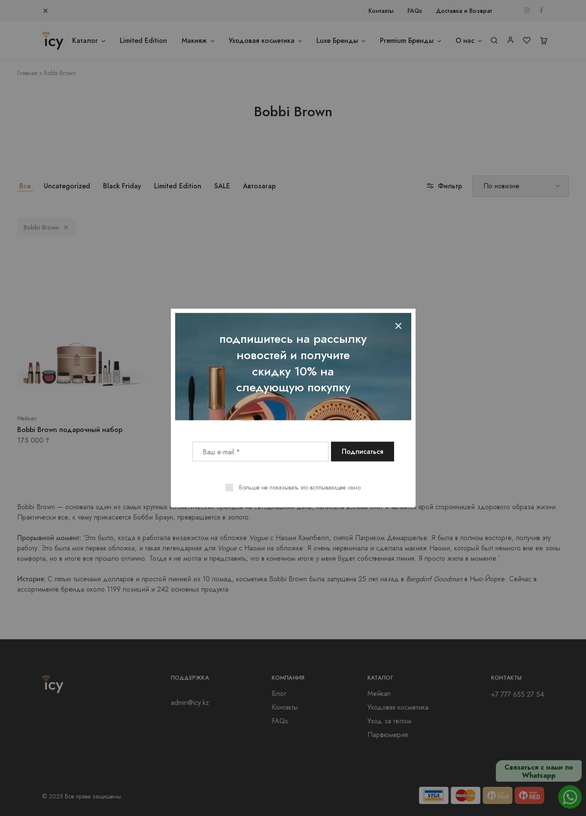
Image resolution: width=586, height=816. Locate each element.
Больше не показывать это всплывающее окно (300, 487)
